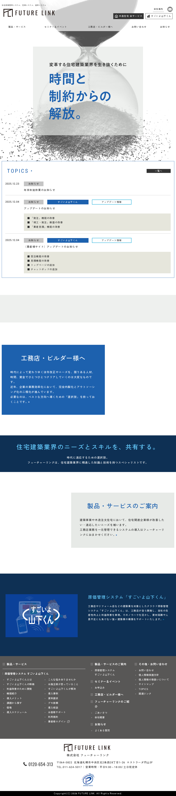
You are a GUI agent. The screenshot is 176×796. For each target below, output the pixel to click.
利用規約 (53, 717)
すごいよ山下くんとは (19, 680)
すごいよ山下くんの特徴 (21, 684)
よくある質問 (102, 730)
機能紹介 (12, 693)
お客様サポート (57, 712)
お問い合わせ (146, 670)
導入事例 (53, 693)
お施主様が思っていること (63, 684)
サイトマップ (146, 684)
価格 (9, 708)
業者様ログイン (57, 721)
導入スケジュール (17, 712)
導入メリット (14, 698)
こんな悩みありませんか (62, 680)
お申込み (100, 688)
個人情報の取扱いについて (154, 680)
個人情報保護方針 (149, 675)
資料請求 (53, 698)
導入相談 (53, 708)
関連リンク (145, 694)
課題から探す (14, 703)
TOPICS (143, 689)
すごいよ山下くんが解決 (62, 689)
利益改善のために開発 (19, 689)
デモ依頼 (53, 703)
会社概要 (100, 717)
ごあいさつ (101, 713)
